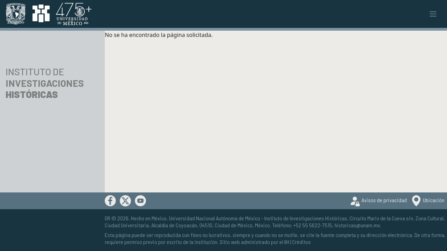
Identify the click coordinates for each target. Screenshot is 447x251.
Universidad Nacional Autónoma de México (214, 218)
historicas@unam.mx (357, 225)
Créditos (301, 241)
